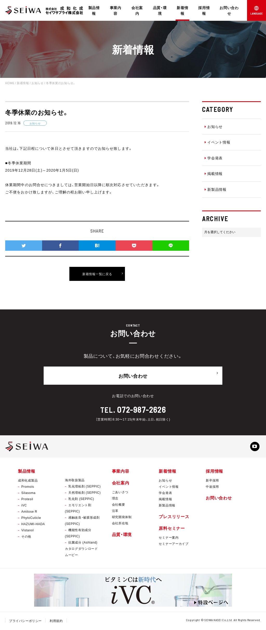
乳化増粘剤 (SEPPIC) (84, 487)
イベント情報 (217, 142)
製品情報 (94, 10)
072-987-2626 (141, 407)
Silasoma (28, 493)
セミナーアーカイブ (173, 545)
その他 (26, 537)
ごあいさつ (120, 493)
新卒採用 (212, 481)
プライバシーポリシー (25, 621)
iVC (24, 506)
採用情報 (204, 10)
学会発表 (214, 157)
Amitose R (29, 512)
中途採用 (212, 487)
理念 (115, 499)
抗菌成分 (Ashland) (82, 543)
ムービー (71, 555)
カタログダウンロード (81, 549)
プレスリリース (174, 517)
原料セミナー (172, 529)
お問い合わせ (229, 10)
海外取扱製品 (75, 481)
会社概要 (118, 505)
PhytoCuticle (31, 518)
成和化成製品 (28, 481)
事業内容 (115, 10)
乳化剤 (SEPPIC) (81, 499)
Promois (27, 487)
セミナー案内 (168, 538)
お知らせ (214, 126)
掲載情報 (214, 173)
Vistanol (27, 531)
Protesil (27, 500)
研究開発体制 (122, 518)
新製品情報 (216, 189)
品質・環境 (160, 10)
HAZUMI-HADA (33, 525)
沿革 (115, 511)
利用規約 (56, 621)
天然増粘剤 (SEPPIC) (84, 493)
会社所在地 (120, 524)
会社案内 (137, 10)
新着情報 (182, 10)
